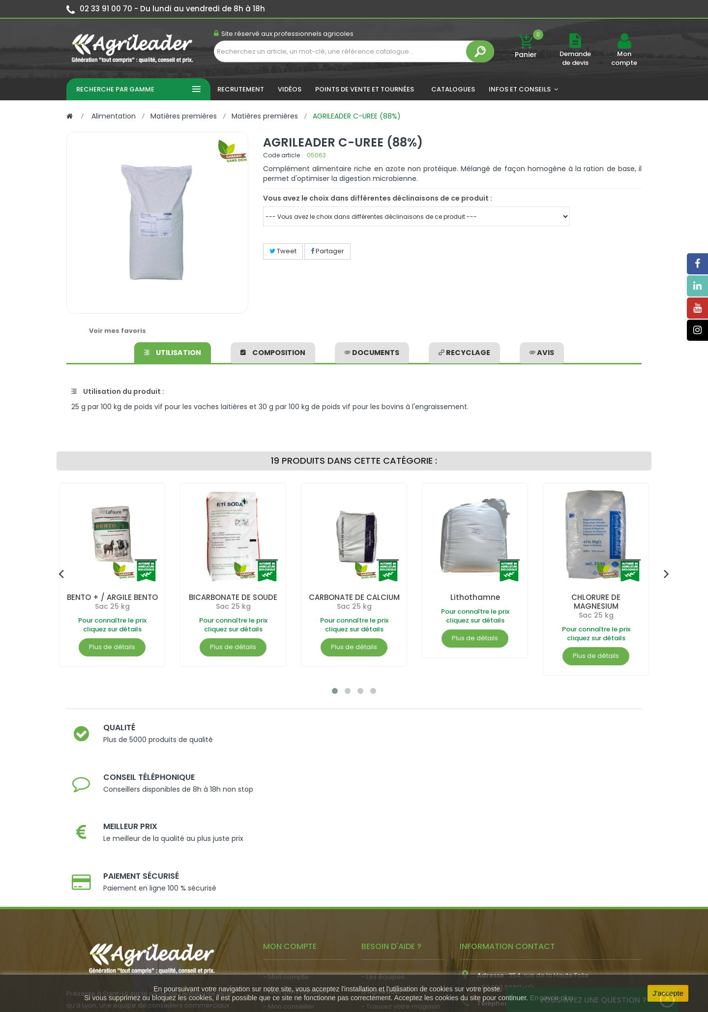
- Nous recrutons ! (291, 927)
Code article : (283, 155)
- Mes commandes (293, 858)
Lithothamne (475, 597)
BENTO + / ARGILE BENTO (112, 597)
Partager (327, 251)
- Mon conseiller (289, 872)
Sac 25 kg (112, 606)
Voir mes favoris (117, 330)
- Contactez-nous (390, 917)
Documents (373, 351)
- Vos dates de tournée (300, 887)
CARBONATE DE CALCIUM (354, 602)
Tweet (282, 251)
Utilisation (175, 351)
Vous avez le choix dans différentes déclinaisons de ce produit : (377, 198)
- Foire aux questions (394, 902)
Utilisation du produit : (117, 391)
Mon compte (624, 58)
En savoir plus (551, 998)
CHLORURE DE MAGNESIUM (596, 602)
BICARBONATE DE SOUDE (233, 597)
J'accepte (667, 993)
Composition (274, 351)
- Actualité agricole (293, 912)
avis (540, 351)
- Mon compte (286, 843)
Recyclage (464, 351)
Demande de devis (575, 58)
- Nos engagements (393, 887)
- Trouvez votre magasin (400, 872)
